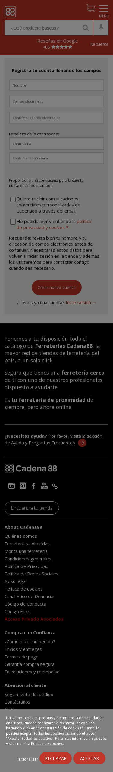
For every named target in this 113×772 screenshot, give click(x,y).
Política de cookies (47, 743)
